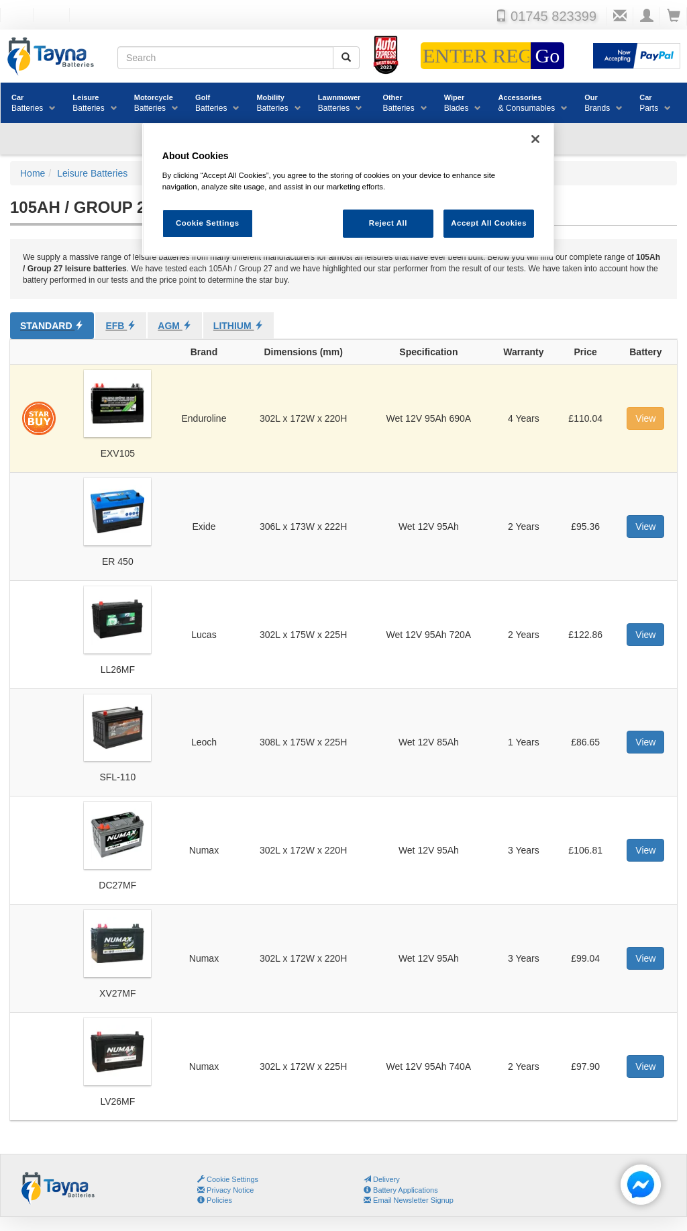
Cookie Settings (232, 1179)
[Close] (535, 139)
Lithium (238, 325)
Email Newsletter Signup (409, 1200)
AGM (175, 325)
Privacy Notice (225, 1190)
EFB (120, 325)
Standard (52, 325)
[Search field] (225, 57)
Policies (214, 1200)
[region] (348, 190)
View (645, 418)
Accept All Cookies (489, 223)
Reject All (388, 223)
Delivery (382, 1179)
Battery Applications (401, 1190)
